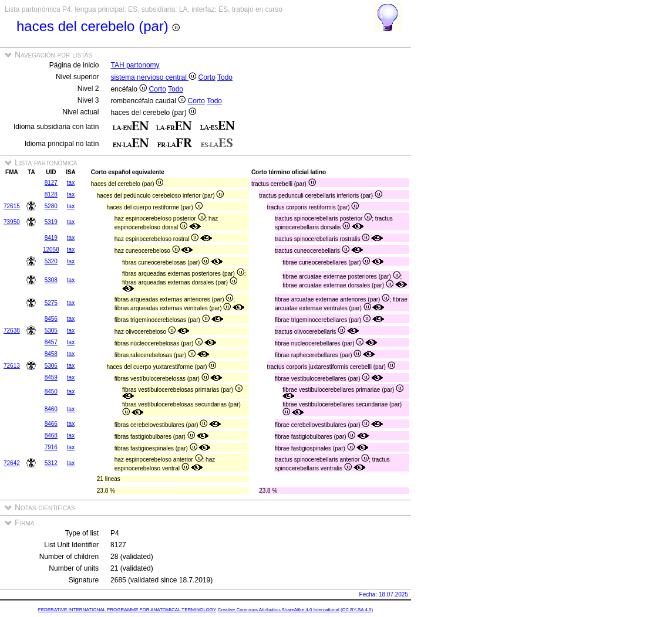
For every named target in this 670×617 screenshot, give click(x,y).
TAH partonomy (134, 65)
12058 (51, 249)
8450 (51, 391)
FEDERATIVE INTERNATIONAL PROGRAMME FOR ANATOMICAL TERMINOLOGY (127, 609)
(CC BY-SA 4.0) (357, 609)
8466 (51, 424)
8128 (51, 194)
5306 (51, 365)
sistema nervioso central (153, 77)
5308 (51, 280)
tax (71, 182)
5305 (51, 330)
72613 (12, 365)
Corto (207, 77)
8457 (51, 342)
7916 (51, 447)
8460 (51, 409)
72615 (12, 206)
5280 (51, 206)
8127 (51, 182)
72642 (12, 463)
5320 (51, 261)
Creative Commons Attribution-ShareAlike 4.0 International (278, 609)
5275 (51, 303)
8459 (51, 377)
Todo (225, 77)
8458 (51, 354)
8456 (51, 319)
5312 (51, 463)
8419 (51, 238)
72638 (12, 330)
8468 (51, 435)
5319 (51, 222)
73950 (12, 222)
